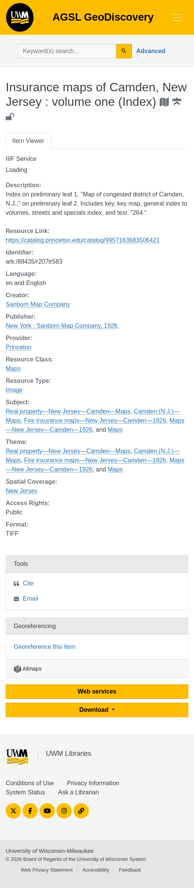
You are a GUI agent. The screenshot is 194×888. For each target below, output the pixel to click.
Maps (13, 368)
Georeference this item (44, 646)
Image (14, 390)
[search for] (67, 51)
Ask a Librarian (78, 792)
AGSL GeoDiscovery (20, 19)
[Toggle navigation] (177, 17)
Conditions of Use (30, 783)
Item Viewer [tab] (28, 141)
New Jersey (22, 491)
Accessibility (95, 870)
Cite (28, 583)
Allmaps (28, 669)
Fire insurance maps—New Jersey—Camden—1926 (95, 420)
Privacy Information (93, 783)
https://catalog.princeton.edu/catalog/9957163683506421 (83, 240)
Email (30, 598)
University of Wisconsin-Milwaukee (50, 850)
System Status (25, 792)
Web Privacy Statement (47, 870)
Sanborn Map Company (38, 304)
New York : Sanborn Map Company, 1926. (62, 325)
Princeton (19, 347)
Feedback (130, 870)
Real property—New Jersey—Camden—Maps (68, 411)
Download (94, 710)
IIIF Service (21, 159)
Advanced (150, 51)
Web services (97, 691)
